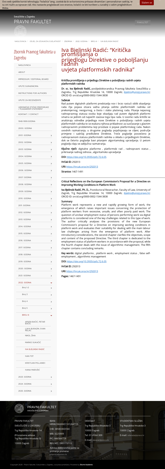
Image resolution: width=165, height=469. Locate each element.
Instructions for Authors (32, 93)
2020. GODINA (25, 268)
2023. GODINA (24, 377)
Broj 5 (24, 308)
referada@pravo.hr (136, 435)
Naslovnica (20, 41)
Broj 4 (25, 301)
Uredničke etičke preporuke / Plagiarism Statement (33, 108)
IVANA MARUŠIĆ (32, 370)
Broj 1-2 (25, 287)
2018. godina (24, 254)
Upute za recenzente (29, 100)
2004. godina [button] (25, 156)
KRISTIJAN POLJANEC (35, 363)
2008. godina (25, 184)
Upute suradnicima (28, 86)
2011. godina (24, 205)
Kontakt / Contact (28, 114)
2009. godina (25, 191)
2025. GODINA (24, 391)
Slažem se (147, 2)
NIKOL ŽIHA (30, 335)
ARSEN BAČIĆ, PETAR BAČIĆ (35, 323)
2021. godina (24, 276)
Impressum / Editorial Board (33, 79)
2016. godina (24, 240)
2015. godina (24, 233)
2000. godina (25, 128)
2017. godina (24, 247)
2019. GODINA (24, 261)
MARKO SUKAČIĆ (33, 342)
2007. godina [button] (24, 177)
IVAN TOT (29, 356)
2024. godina (24, 384)
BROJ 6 (94, 41)
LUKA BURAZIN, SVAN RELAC (35, 329)
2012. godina (24, 212)
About (21, 72)
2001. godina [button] (24, 135)
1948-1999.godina (26, 121)
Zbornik (68, 41)
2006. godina (25, 170)
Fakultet (142, 22)
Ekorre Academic (86, 464)
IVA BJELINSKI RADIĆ (109, 41)
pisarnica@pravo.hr (58, 454)
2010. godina (24, 198)
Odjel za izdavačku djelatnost (45, 41)
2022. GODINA (82, 41)
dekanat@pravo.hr (100, 440)
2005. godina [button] (25, 163)
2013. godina (24, 219)
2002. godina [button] (25, 142)
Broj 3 (24, 294)
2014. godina (24, 226)
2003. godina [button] (25, 149)
